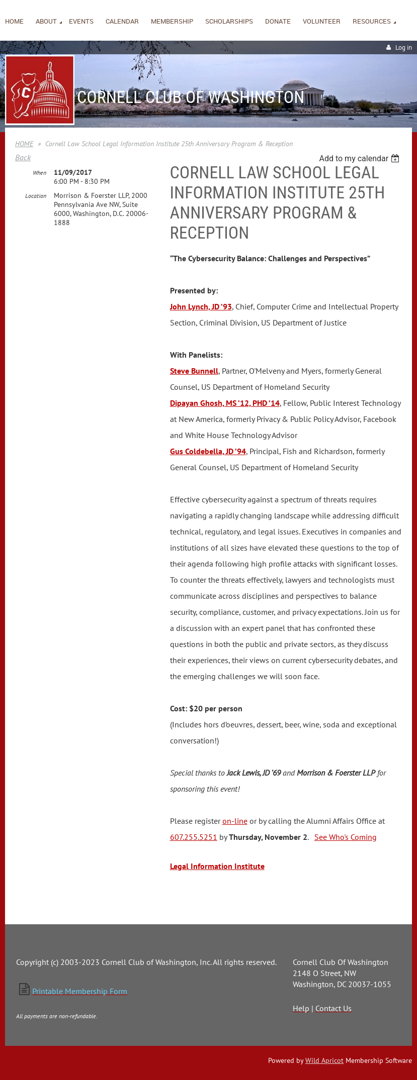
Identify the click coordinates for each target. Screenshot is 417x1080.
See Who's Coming (345, 837)
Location (35, 195)
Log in (403, 47)
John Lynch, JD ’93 (201, 306)
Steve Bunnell (194, 371)
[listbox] (360, 158)
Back (23, 157)
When (39, 172)
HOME (24, 143)
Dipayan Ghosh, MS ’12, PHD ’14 (225, 403)
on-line (234, 821)
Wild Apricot (324, 1060)
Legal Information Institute (217, 866)
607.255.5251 (193, 837)
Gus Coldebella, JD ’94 (208, 451)
